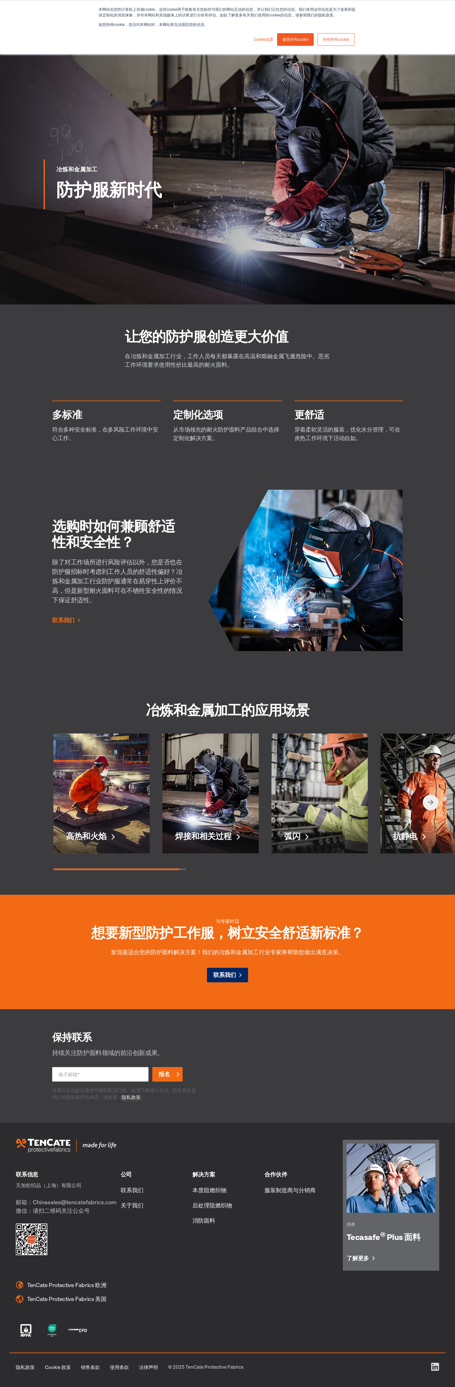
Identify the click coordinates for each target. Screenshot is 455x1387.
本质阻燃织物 (209, 1190)
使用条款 (119, 1367)
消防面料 (203, 1220)
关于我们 (132, 1205)
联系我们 (63, 620)
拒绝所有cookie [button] (336, 39)
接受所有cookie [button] (295, 39)
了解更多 (358, 1258)
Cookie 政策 (58, 1367)
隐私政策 (131, 1097)
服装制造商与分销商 (290, 1190)
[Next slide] (431, 802)
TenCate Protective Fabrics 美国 (61, 1299)
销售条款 (90, 1367)
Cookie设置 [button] (263, 39)
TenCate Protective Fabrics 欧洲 (61, 1285)
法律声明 (148, 1367)
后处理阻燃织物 (212, 1205)
